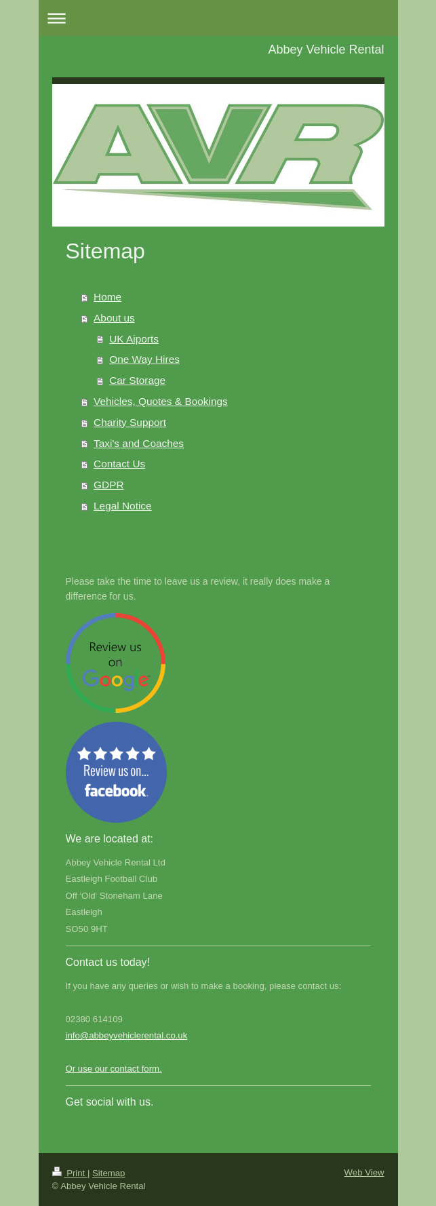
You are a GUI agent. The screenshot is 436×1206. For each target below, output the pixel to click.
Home (107, 297)
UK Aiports (134, 339)
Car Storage (137, 380)
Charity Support (130, 422)
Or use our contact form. (114, 1069)
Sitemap (108, 1173)
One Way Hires (144, 359)
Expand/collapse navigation (218, 18)
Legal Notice (123, 505)
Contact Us (119, 463)
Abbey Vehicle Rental (326, 49)
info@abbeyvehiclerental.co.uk (127, 1035)
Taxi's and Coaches (139, 443)
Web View (364, 1172)
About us (114, 318)
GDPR (108, 484)
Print (69, 1173)
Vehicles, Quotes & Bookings (161, 401)
